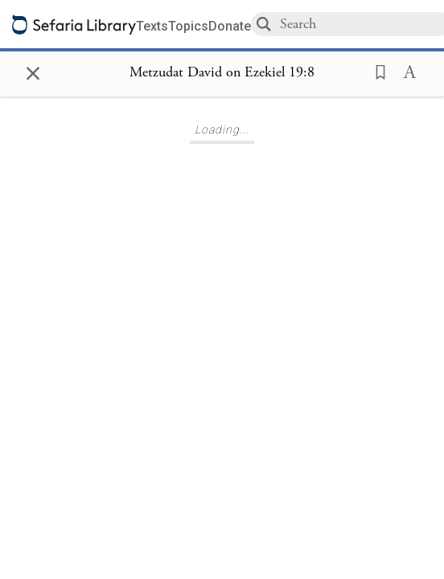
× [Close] (33, 70)
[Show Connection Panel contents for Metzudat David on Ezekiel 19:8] (222, 73)
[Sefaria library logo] (74, 24)
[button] (376, 70)
